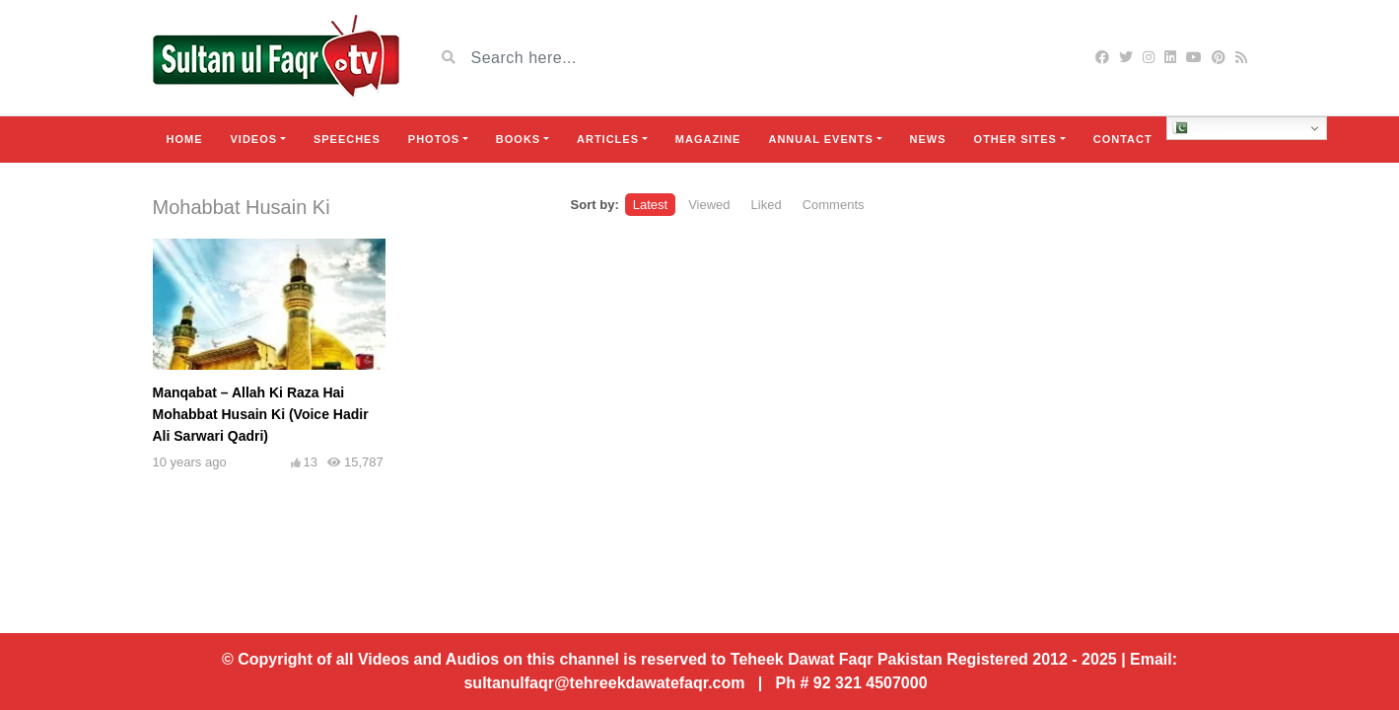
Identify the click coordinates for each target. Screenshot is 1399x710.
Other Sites (1015, 139)
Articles (608, 139)
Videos (254, 139)
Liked (766, 204)
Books (518, 139)
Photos (433, 139)
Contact (1123, 139)
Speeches (347, 139)
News (928, 139)
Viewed (709, 204)
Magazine (708, 139)
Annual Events (820, 139)
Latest (650, 204)
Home (185, 139)
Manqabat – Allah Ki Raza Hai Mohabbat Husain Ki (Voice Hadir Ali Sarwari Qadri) (261, 414)
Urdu (1196, 128)
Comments (834, 204)
